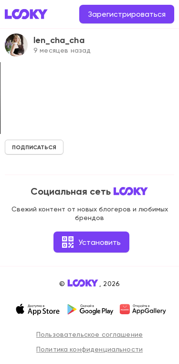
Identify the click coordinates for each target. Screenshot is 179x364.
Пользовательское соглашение (89, 334)
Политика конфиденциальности (89, 349)
